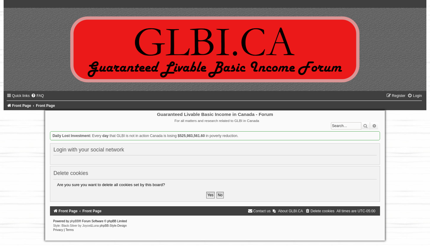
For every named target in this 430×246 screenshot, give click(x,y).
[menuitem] (37, 96)
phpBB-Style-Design (113, 225)
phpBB (74, 221)
